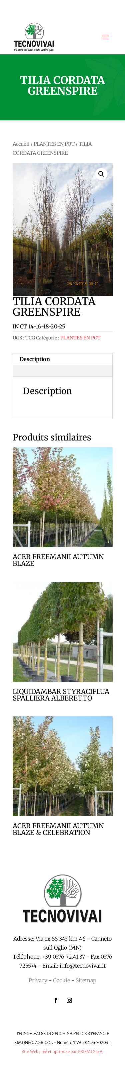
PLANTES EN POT (54, 144)
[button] (101, 174)
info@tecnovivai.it (83, 965)
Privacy (38, 980)
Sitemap (86, 980)
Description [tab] (35, 359)
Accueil (21, 144)
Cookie (61, 980)
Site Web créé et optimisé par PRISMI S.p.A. (62, 1051)
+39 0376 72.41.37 (63, 956)
